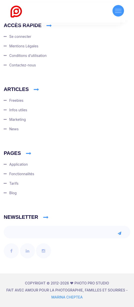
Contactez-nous (22, 65)
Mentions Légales (23, 46)
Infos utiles (18, 110)
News (13, 129)
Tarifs (13, 183)
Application (18, 164)
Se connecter (20, 36)
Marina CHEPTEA (66, 297)
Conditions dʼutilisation (27, 55)
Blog (13, 193)
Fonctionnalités (21, 174)
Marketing (17, 119)
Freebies (16, 100)
